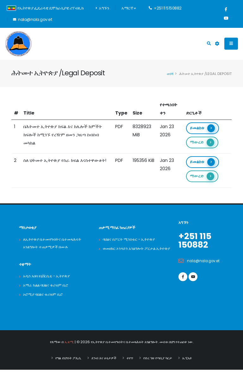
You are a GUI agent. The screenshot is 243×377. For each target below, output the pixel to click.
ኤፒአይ (187, 365)
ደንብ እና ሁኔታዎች (103, 365)
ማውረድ (202, 142)
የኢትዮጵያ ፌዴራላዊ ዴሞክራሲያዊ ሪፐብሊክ (45, 8)
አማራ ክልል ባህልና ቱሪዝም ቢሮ (47, 292)
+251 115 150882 (196, 240)
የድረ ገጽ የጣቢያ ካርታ (157, 365)
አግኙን (102, 8)
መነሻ (170, 73)
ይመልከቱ (202, 128)
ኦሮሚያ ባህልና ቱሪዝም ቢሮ (44, 302)
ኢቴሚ (69, 349)
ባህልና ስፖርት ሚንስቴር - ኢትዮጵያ (131, 239)
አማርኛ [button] (128, 8)
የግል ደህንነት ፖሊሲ (68, 365)
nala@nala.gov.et (205, 260)
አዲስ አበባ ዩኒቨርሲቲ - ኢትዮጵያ (49, 283)
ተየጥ (130, 365)
